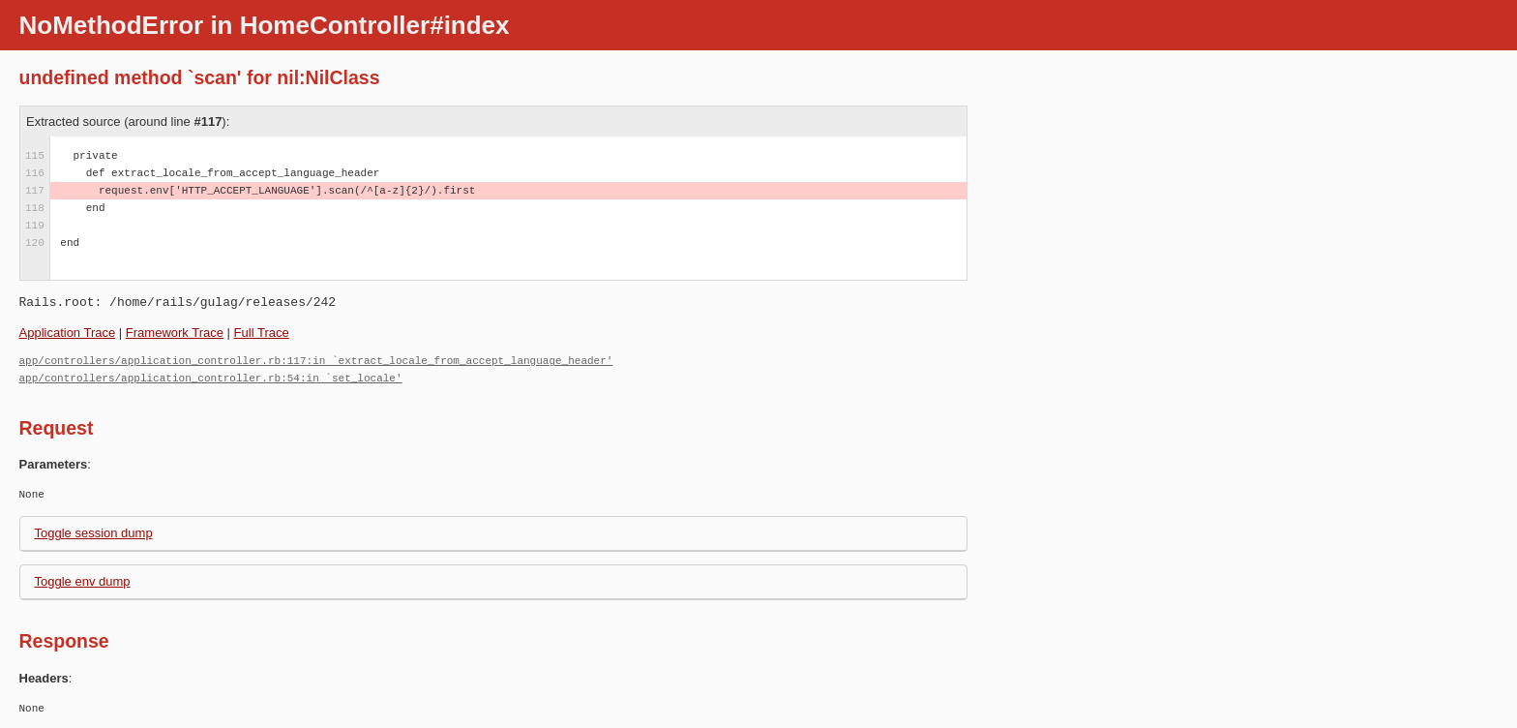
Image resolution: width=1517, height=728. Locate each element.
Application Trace (67, 332)
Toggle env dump (83, 581)
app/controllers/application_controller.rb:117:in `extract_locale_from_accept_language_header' (316, 360)
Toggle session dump (94, 533)
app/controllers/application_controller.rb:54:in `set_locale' (210, 378)
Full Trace (261, 332)
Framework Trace (174, 332)
